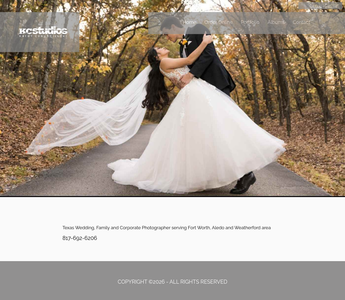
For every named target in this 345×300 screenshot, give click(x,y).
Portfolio (250, 22)
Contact (301, 22)
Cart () (331, 5)
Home (189, 22)
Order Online (218, 22)
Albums (276, 22)
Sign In (316, 5)
